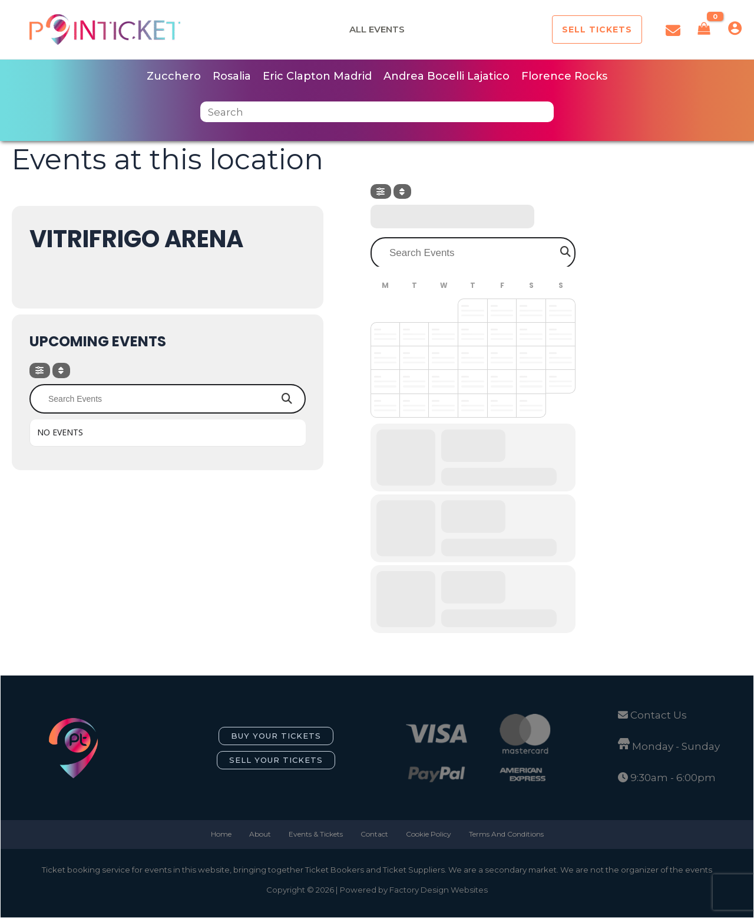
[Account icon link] (734, 28)
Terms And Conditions (506, 834)
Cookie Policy (428, 834)
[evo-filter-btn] (39, 370)
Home (221, 834)
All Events (377, 29)
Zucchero (174, 76)
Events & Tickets (316, 834)
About (260, 834)
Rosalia (232, 76)
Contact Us (658, 715)
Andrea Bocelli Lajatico (446, 76)
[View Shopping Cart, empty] (704, 29)
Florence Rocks (564, 76)
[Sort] (61, 370)
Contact (374, 834)
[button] (597, 29)
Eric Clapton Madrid (317, 76)
